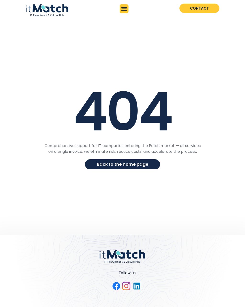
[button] (124, 8)
